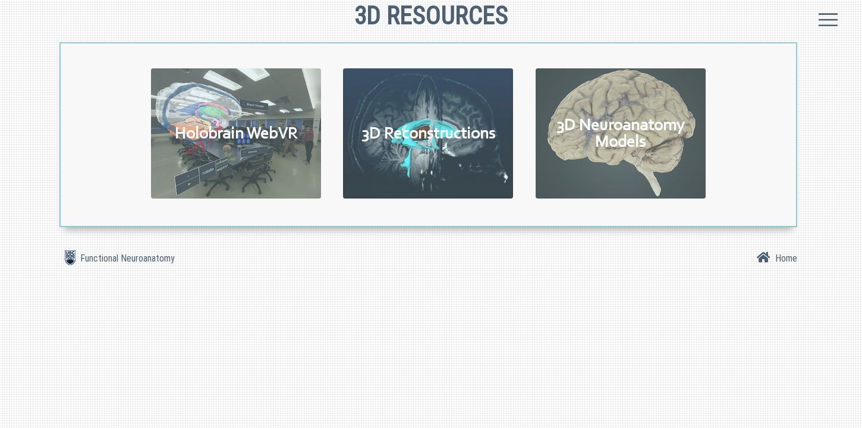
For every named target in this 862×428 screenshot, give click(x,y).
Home (783, 258)
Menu (828, 18)
